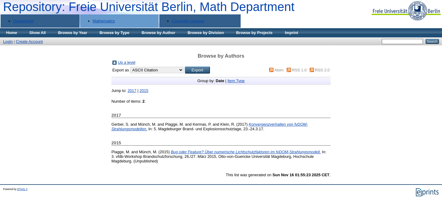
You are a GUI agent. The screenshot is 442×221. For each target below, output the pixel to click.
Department (23, 21)
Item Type (236, 80)
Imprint (291, 32)
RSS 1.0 (299, 70)
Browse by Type (114, 32)
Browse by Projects (254, 32)
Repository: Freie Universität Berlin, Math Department (148, 6)
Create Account (29, 41)
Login (8, 41)
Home (11, 32)
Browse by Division (206, 32)
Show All (37, 32)
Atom (279, 70)
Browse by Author (158, 32)
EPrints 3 (22, 189)
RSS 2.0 (322, 70)
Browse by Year (72, 32)
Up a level (126, 62)
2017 (132, 90)
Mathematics (104, 21)
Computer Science (188, 21)
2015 (144, 90)
